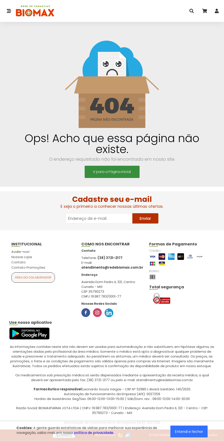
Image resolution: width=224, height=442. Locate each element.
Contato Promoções (28, 267)
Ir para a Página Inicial (112, 171)
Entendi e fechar (189, 431)
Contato (18, 262)
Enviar (145, 218)
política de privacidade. (94, 432)
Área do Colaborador (33, 277)
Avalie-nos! (20, 251)
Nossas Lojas (21, 257)
